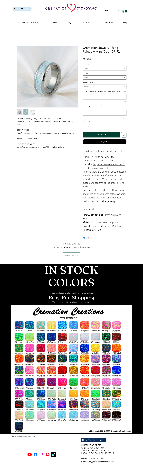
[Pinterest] (47, 454)
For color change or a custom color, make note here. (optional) (104, 92)
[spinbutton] (88, 126)
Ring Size (86, 64)
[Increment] (92, 126)
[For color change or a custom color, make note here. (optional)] (104, 96)
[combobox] (104, 68)
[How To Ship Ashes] (22, 9)
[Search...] (108, 10)
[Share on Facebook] (84, 237)
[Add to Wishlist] (123, 134)
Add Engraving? (89, 82)
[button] (124, 11)
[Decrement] (84, 126)
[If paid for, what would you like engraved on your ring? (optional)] (104, 113)
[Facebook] (35, 454)
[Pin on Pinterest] (88, 237)
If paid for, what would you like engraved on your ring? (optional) (101, 107)
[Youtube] (29, 454)
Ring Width (87, 73)
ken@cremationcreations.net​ (101, 461)
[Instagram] (41, 454)
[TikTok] (53, 454)
